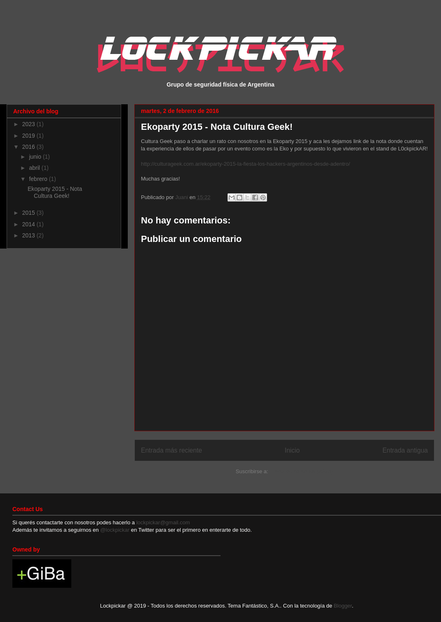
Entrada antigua (405, 450)
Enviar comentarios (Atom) (301, 471)
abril (35, 167)
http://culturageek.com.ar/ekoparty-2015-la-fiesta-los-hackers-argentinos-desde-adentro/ (245, 164)
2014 (29, 224)
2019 (29, 135)
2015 (29, 212)
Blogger (343, 606)
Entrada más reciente (171, 450)
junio (35, 156)
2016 (29, 146)
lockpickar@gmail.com (162, 522)
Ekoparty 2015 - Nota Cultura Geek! (55, 192)
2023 (29, 124)
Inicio (292, 450)
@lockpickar (114, 530)
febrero (39, 179)
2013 (29, 235)
